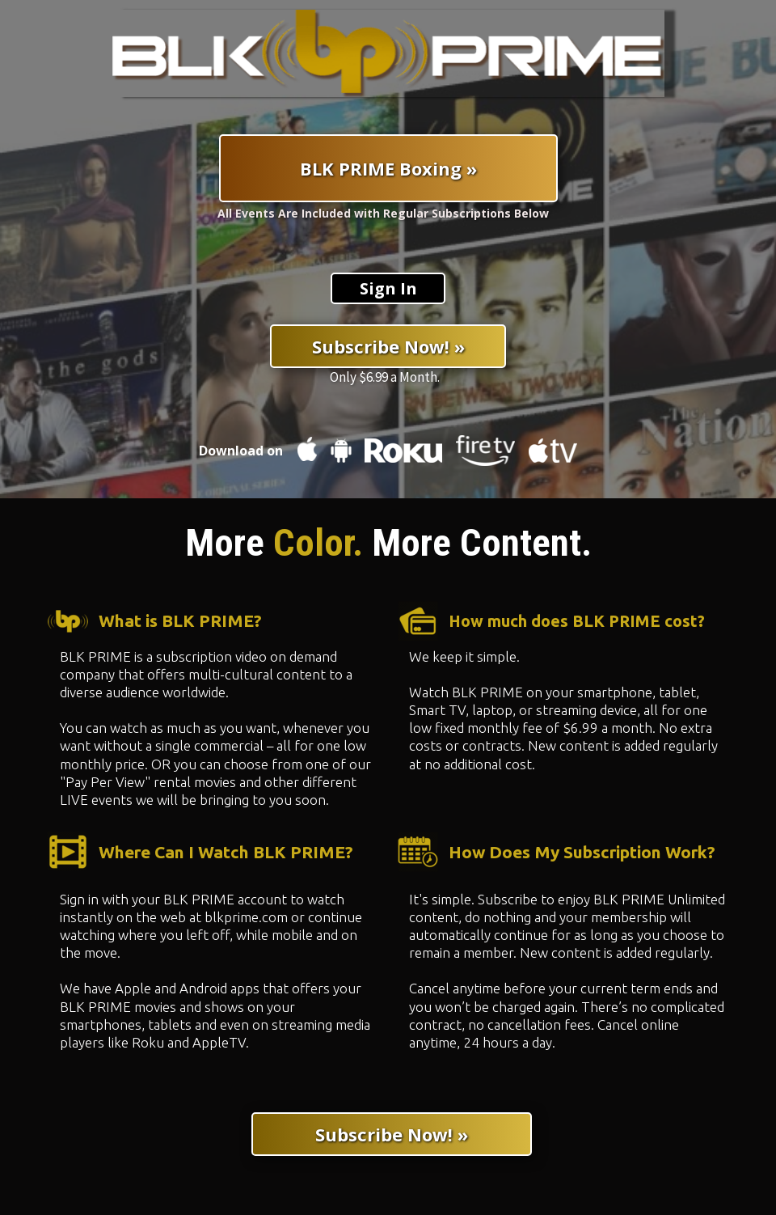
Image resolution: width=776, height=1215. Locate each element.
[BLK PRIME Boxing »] (388, 168)
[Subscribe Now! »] (388, 346)
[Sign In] (388, 288)
